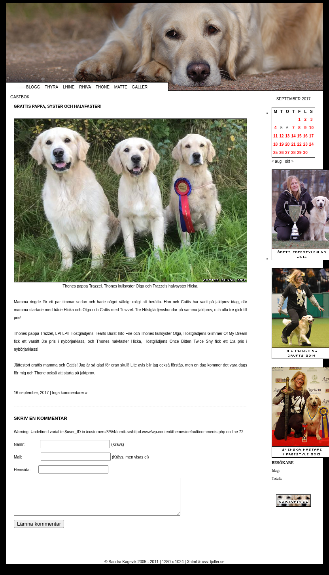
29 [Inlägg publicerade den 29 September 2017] (299, 152)
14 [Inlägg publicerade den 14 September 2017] (293, 136)
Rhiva (85, 87)
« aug (277, 161)
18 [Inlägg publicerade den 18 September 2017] (275, 144)
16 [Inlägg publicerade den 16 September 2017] (305, 136)
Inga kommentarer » (70, 393)
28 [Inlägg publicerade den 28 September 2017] (293, 152)
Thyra (51, 87)
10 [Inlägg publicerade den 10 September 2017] (311, 128)
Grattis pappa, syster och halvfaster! (58, 106)
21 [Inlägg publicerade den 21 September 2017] (293, 144)
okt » (289, 161)
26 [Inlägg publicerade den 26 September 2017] (281, 152)
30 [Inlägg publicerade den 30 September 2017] (305, 152)
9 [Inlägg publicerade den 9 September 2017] (305, 128)
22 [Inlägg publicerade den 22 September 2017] (299, 144)
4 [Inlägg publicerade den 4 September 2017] (275, 128)
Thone (103, 87)
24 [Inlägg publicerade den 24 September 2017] (311, 144)
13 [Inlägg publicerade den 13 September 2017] (287, 136)
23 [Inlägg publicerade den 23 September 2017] (305, 144)
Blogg (33, 87)
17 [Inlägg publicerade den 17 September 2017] (311, 136)
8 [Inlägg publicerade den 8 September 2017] (299, 128)
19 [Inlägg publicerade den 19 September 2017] (281, 144)
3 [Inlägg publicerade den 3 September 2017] (311, 119)
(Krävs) (117, 444)
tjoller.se (217, 569)
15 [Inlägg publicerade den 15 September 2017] (299, 136)
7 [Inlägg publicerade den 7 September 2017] (293, 128)
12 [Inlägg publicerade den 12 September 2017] (281, 136)
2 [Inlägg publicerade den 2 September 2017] (305, 119)
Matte (120, 87)
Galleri (140, 87)
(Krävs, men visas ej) (130, 457)
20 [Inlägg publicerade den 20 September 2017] (287, 144)
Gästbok (19, 97)
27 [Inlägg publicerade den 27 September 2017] (287, 152)
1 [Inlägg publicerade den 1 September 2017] (299, 119)
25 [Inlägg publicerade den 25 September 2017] (275, 152)
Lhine (68, 87)
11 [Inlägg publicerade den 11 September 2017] (275, 136)
